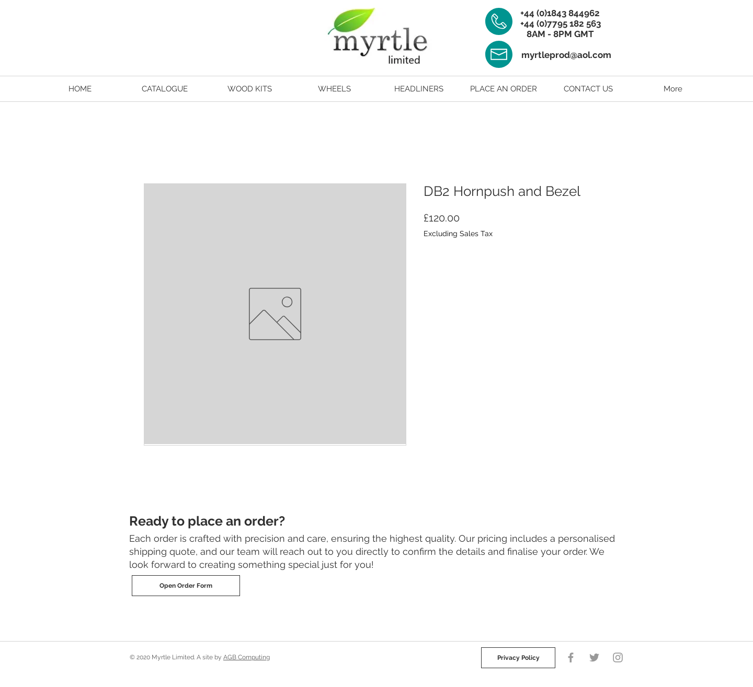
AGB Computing (246, 657)
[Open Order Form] (186, 585)
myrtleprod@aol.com (566, 55)
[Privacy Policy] (518, 657)
